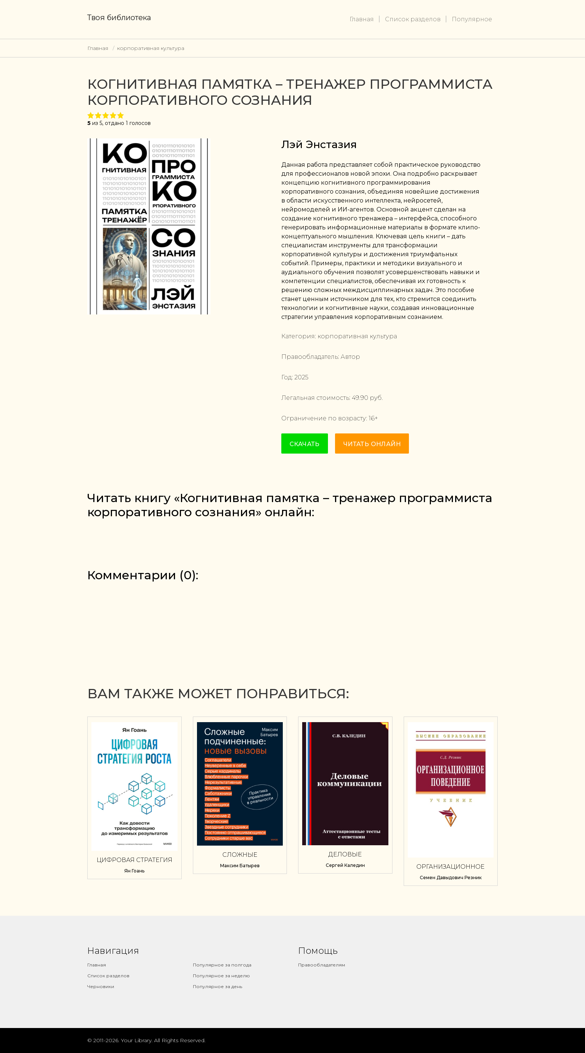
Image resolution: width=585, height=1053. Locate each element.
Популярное (472, 19)
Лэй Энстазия (319, 144)
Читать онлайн (372, 444)
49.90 (360, 397)
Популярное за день (217, 986)
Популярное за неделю (221, 975)
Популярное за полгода (222, 965)
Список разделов (413, 19)
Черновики (100, 986)
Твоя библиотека (119, 17)
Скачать (305, 444)
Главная (362, 19)
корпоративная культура (150, 48)
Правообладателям (321, 965)
